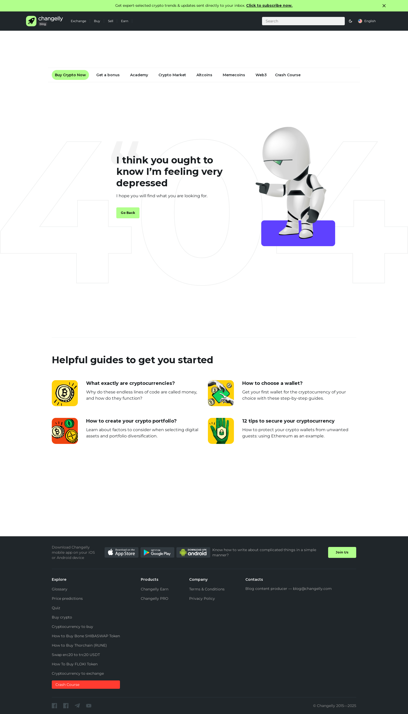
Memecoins (234, 75)
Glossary (59, 589)
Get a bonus (108, 75)
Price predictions (67, 598)
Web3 (261, 75)
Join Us (342, 552)
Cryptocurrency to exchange (78, 673)
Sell (110, 21)
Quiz (56, 607)
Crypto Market (172, 75)
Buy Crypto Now (70, 75)
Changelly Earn (154, 589)
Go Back (128, 213)
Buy (97, 21)
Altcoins (204, 75)
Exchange (78, 21)
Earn (124, 21)
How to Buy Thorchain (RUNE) (79, 645)
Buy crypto (62, 617)
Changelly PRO (154, 598)
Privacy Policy (202, 598)
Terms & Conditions (207, 589)
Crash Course (288, 75)
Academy (139, 75)
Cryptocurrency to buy (72, 626)
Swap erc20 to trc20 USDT (76, 654)
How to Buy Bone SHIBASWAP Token (86, 636)
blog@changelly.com (312, 588)
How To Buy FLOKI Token (75, 664)
